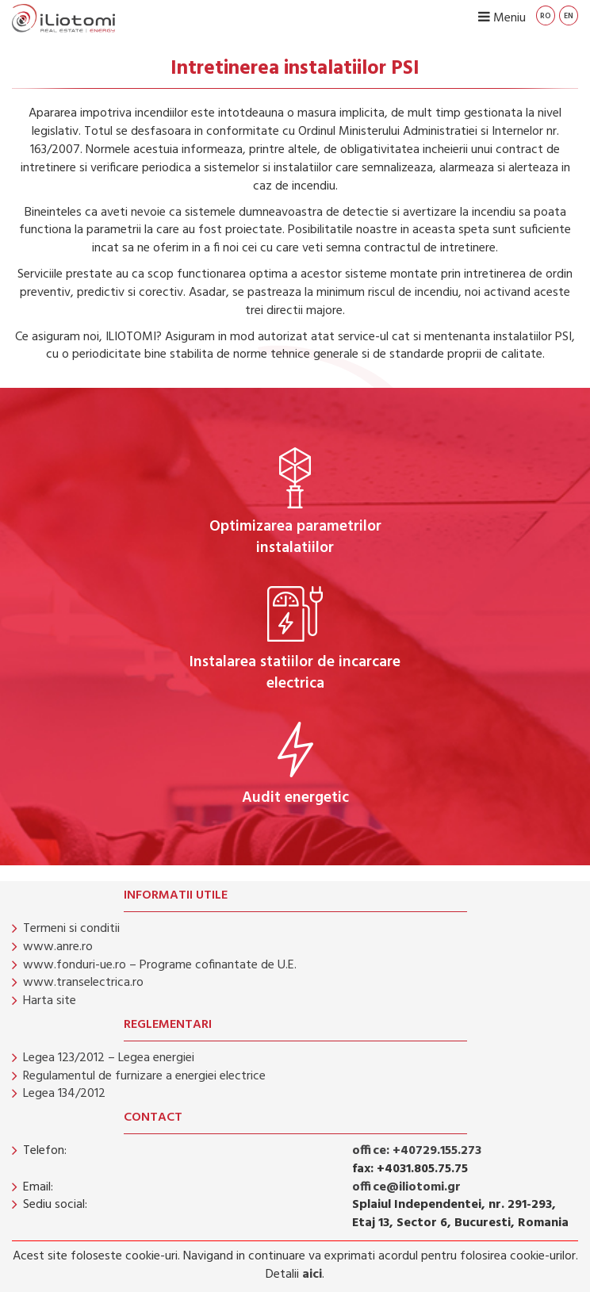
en (568, 16)
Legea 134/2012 (64, 1093)
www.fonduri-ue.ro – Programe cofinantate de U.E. (160, 965)
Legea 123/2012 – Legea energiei (108, 1058)
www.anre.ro (58, 947)
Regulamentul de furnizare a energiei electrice (144, 1076)
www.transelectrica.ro (83, 982)
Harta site (49, 1001)
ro (545, 16)
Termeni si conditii (71, 928)
